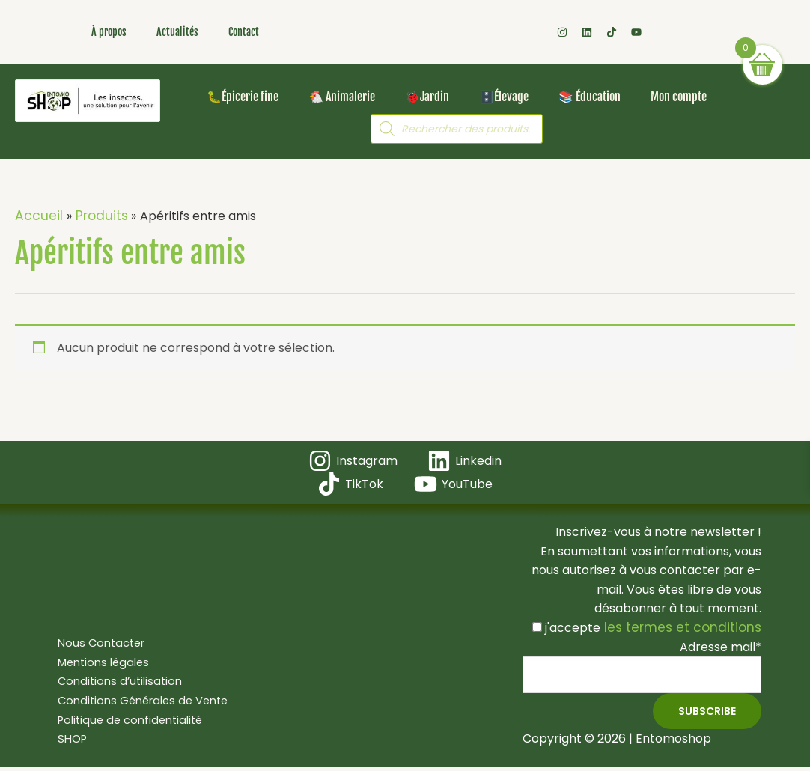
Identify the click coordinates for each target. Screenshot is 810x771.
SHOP (65, 739)
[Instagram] (353, 459)
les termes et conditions (688, 626)
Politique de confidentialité (126, 719)
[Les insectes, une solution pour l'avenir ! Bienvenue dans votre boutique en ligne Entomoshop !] (87, 100)
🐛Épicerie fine (242, 96)
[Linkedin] (464, 459)
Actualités (177, 31)
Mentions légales (98, 662)
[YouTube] (452, 482)
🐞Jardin (427, 96)
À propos (109, 31)
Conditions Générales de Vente (140, 701)
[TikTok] (351, 482)
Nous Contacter (95, 643)
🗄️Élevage (504, 96)
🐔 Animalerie (341, 96)
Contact (243, 31)
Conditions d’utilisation (114, 681)
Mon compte (679, 96)
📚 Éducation (589, 96)
